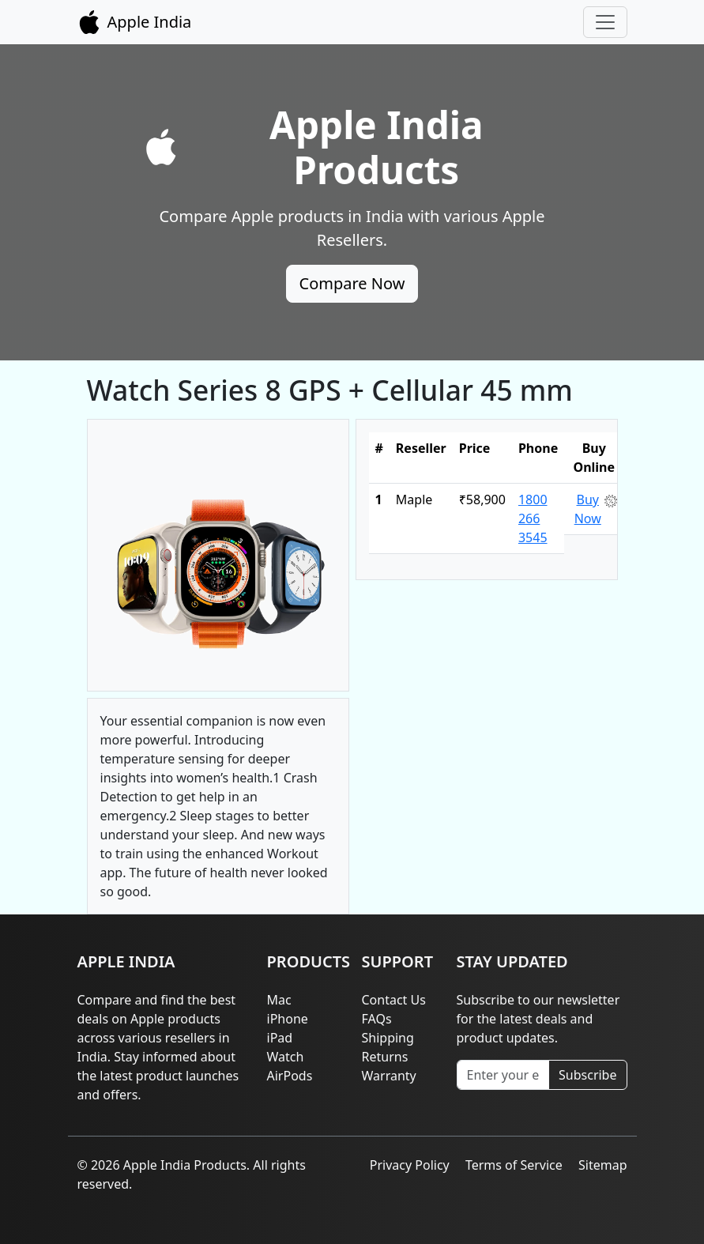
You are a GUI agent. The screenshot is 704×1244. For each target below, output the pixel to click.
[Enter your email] (503, 1075)
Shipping (388, 1037)
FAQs (377, 1018)
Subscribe (587, 1075)
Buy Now (587, 509)
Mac (279, 999)
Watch (285, 1056)
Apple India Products (376, 147)
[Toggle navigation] (605, 22)
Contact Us (394, 999)
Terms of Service (514, 1165)
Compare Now (352, 283)
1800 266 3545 (533, 518)
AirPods (290, 1075)
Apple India (134, 22)
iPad (280, 1037)
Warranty (389, 1075)
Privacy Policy (410, 1165)
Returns (385, 1056)
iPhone (287, 1018)
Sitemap (602, 1165)
